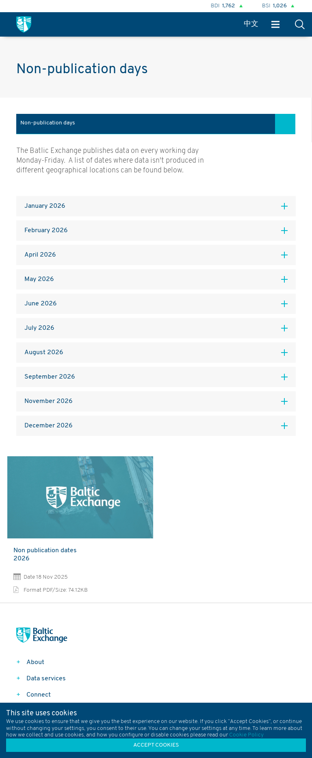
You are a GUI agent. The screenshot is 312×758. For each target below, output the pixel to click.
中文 (251, 24)
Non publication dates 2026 (45, 554)
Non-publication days (47, 123)
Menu (275, 24)
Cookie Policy (246, 735)
